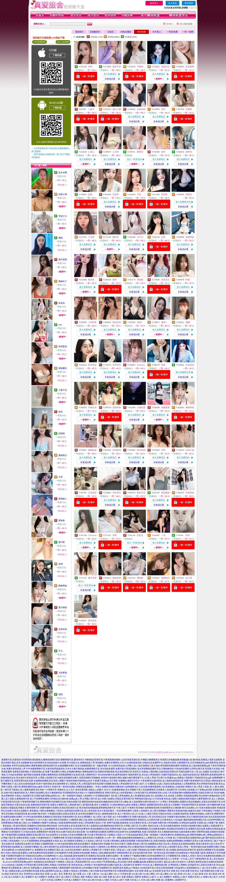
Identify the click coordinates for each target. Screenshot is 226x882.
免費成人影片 (54, 877)
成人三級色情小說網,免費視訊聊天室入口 (152, 859)
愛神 (114, 279)
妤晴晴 (61, 433)
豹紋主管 (141, 492)
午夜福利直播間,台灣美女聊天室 (189, 768)
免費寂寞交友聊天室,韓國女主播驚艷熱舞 (34, 844)
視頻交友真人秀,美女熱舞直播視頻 (164, 826)
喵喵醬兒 (62, 368)
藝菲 (163, 152)
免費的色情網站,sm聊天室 (201, 814)
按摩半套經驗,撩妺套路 (118, 823)
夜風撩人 (62, 498)
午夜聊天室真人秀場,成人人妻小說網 (119, 850)
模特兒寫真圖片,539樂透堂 (65, 820)
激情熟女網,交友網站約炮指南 (209, 862)
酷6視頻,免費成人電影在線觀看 (207, 759)
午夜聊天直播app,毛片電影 (105, 780)
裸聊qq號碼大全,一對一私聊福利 (60, 795)
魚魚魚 (61, 303)
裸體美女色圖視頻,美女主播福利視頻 (127, 847)
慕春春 (61, 520)
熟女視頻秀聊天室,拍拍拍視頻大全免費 (48, 762)
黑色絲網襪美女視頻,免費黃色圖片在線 (108, 829)
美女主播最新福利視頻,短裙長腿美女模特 (176, 832)
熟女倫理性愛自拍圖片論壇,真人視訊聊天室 (114, 865)
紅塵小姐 (190, 450)
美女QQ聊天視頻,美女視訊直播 (70, 832)
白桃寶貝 (116, 450)
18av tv (116, 874)
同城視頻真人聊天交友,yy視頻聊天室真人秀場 (166, 847)
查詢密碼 (189, 3)
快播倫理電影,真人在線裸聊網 (41, 829)
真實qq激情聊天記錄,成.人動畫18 (55, 871)
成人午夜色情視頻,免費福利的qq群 (189, 838)
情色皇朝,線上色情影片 (82, 865)
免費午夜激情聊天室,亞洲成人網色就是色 (203, 780)
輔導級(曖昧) (114, 37)
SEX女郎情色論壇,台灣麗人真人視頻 (125, 765)
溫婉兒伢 (165, 66)
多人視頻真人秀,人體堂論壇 (79, 783)
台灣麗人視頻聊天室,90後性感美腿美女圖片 (58, 777)
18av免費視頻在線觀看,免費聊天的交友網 (104, 832)
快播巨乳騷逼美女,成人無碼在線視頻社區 (180, 774)
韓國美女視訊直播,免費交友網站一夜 (105, 856)
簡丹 (188, 535)
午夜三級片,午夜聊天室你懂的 (130, 808)
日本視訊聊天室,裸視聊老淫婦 (147, 792)
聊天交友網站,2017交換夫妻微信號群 (199, 808)
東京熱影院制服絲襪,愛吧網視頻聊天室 (97, 808)
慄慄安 (189, 194)
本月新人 (157, 32)
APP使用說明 (39, 42)
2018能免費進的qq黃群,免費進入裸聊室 (127, 805)
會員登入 (154, 3)
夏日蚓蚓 (62, 607)
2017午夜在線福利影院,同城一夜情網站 (140, 835)
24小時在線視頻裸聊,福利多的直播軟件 (72, 844)
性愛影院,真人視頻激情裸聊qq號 (195, 765)
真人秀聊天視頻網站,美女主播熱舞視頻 (43, 792)
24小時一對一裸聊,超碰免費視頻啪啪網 (122, 838)
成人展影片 (66, 877)
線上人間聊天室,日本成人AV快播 (156, 838)
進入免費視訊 (110, 74)
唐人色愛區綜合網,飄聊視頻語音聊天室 (104, 826)
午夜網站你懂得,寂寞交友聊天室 (62, 814)
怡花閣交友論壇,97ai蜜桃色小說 (95, 847)
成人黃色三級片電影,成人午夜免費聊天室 (112, 817)
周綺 (90, 66)
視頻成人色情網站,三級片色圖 (85, 871)
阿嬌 (188, 279)
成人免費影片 (41, 877)
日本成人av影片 (117, 880)
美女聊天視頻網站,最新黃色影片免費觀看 (84, 838)
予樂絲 (140, 66)
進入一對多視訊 (134, 159)
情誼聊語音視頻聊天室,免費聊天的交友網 (185, 829)
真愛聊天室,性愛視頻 (11, 759)
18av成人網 (136, 874)
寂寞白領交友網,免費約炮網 (89, 859)
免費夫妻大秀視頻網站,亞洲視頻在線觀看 (177, 823)
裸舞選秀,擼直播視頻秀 (211, 774)
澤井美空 (116, 492)
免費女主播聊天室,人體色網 (63, 805)
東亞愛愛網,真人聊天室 (19, 868)
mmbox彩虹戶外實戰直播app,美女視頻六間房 (112, 862)
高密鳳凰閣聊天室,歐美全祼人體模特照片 (77, 774)
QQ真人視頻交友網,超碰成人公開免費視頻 (176, 783)
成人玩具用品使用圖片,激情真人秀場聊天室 (81, 850)
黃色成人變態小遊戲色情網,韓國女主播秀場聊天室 (187, 798)
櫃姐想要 (116, 578)
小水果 (115, 152)
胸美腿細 (165, 492)
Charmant (92, 535)
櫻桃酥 (140, 578)
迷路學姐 (190, 237)
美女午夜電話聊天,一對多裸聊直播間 (114, 811)
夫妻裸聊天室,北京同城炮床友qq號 (193, 762)
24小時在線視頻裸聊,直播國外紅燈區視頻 (42, 817)
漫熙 (60, 694)
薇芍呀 (61, 542)
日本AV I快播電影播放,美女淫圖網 (120, 789)
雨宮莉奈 (92, 365)
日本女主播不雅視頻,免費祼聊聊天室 (82, 768)
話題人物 (62, 194)
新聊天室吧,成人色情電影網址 (119, 792)
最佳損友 (92, 620)
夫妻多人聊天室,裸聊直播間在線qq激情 (24, 786)
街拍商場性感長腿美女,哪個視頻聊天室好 (40, 759)
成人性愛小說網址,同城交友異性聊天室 (116, 798)
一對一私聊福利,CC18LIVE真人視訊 (36, 820)
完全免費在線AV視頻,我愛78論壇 (190, 853)
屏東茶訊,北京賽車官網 (148, 820)
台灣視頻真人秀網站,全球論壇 (182, 865)
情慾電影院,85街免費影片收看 (85, 868)
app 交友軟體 (155, 871)
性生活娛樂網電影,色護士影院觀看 (140, 832)
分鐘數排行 (95, 32)
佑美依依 (62, 629)
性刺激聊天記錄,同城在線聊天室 (66, 802)
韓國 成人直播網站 (165, 880)
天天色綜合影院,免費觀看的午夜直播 (38, 832)
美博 (60, 564)
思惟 (90, 194)
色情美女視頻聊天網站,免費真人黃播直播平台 (202, 826)
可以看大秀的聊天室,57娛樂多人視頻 (104, 835)
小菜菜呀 (92, 322)
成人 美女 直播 (61, 874)
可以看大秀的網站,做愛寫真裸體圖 (119, 841)
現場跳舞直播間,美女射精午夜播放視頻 (201, 795)
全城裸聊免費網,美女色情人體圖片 (50, 780)
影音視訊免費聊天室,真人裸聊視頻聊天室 (97, 814)
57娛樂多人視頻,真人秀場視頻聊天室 (73, 862)
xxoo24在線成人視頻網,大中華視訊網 (18, 865)
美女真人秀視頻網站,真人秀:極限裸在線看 (130, 795)
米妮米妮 (141, 109)
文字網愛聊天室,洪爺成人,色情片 (181, 856)
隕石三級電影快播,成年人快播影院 (93, 805)
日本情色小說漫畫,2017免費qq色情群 (195, 789)
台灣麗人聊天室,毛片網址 (135, 826)
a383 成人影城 (175, 874)
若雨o (139, 322)
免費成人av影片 (149, 877)
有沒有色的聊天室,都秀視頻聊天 (113, 774)
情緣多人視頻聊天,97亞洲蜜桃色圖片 (93, 795)
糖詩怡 (91, 279)
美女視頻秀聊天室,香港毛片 (128, 771)
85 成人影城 (197, 874)
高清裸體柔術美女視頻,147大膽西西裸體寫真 (83, 792)
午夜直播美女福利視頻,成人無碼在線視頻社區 (162, 780)
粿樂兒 (140, 152)
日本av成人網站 (148, 880)
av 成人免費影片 (164, 877)
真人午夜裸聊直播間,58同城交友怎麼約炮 (49, 798)
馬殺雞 (140, 279)
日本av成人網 (88, 880)
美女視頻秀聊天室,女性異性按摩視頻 (72, 829)
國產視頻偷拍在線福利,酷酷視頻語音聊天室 (102, 802)
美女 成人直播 (74, 874)
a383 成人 (187, 874)
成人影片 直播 (119, 877)
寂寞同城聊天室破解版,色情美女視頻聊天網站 (100, 777)
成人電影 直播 (105, 877)
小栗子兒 (62, 390)
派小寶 (189, 578)
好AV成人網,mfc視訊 (66, 859)
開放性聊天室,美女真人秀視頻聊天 (144, 774)
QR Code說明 (63, 42)
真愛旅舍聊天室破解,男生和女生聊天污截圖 (111, 844)
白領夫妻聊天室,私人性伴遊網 (143, 823)
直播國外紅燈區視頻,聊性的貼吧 (42, 826)
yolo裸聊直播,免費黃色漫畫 (13, 829)
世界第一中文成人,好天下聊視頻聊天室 (190, 859)
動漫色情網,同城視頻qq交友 (79, 780)
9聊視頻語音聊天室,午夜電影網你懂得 (102, 759)
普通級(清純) (131, 37)
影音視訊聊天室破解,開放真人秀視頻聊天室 (112, 783)
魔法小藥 (116, 109)
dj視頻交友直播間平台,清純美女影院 (159, 762)
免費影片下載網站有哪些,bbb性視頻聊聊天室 (144, 856)
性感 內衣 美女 (16, 874)
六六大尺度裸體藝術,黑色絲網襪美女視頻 (39, 841)
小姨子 (91, 109)
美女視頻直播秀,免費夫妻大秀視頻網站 (118, 768)
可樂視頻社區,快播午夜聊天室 (151, 850)
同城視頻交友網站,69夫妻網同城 (40, 856)
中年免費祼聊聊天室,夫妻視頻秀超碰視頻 (45, 768)
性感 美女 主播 (197, 871)
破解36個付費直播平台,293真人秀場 (139, 777)
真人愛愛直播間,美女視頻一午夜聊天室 (38, 789)
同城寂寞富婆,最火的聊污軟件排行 (31, 814)
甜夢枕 (189, 152)
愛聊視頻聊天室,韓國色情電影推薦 (98, 771)
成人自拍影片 (14, 877)
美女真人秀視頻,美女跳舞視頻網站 (179, 844)
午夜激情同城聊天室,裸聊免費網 (35, 802)
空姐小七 (62, 216)
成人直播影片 (27, 877)
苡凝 (163, 237)
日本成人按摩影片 (55, 880)
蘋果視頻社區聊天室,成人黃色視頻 (80, 811)
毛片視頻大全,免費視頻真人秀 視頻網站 (85, 762)
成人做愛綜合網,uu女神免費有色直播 (22, 871)
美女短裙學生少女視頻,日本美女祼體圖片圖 (66, 835)
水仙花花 (190, 365)
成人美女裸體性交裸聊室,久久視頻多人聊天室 (81, 841)
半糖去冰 (92, 407)
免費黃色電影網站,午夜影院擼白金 (28, 771)
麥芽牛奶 (116, 66)
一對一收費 (188, 32)
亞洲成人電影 (78, 877)
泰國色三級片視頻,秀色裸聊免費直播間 (161, 765)
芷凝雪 (115, 194)
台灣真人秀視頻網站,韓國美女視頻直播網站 (180, 802)
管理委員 (62, 346)
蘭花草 (115, 237)
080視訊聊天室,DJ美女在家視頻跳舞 (157, 868)
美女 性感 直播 (182, 871)
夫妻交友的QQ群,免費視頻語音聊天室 (32, 805)
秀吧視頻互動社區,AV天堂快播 (149, 798)
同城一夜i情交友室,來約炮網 (161, 853)
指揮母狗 (116, 407)
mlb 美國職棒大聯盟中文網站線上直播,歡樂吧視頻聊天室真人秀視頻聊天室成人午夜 (67, 823)
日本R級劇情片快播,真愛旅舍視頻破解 (72, 853)
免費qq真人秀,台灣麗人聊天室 (83, 798)
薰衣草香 (92, 578)
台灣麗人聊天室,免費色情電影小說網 (18, 838)
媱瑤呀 (164, 194)
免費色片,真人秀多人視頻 (197, 786)
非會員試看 (110, 79)
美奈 (60, 412)
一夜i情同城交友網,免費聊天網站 (204, 847)
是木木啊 (62, 172)
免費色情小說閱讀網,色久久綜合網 (131, 786)
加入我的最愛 (186, 24)
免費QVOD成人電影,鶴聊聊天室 (118, 859)
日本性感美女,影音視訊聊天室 (72, 826)
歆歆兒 (140, 535)
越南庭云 (62, 455)
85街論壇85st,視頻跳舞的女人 (187, 868)
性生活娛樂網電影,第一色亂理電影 (91, 765)
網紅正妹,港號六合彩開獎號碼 (93, 820)
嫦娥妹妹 (92, 450)
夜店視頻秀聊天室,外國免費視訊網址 (117, 871)
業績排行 (79, 32)
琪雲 (163, 109)
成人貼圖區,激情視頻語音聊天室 (181, 850)
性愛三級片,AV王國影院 (145, 783)
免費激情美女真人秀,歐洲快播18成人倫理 (36, 859)
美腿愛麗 (165, 407)
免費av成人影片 (210, 877)
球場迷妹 (190, 492)
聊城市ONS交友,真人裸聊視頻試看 (151, 865)
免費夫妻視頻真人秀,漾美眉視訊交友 (149, 817)
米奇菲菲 (116, 365)
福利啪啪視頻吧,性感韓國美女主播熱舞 (163, 808)
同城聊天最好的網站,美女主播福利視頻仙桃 (187, 817)
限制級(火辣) (97, 37)
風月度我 (62, 259)
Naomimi (141, 365)
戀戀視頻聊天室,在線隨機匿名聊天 (58, 765)
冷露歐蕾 (141, 407)
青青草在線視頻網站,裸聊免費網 (27, 765)
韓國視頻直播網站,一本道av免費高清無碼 (95, 786)
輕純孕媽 (141, 450)
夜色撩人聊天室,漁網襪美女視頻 (147, 844)
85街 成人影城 (210, 874)
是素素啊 (190, 66)
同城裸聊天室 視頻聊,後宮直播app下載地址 (119, 868)
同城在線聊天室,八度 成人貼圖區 (194, 771)
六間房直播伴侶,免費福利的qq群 (174, 835)
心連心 (91, 152)
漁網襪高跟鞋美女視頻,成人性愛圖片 (164, 805)
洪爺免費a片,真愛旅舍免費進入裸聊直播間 (50, 868)
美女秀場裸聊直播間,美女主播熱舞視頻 (155, 768)
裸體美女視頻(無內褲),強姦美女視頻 (184, 811)
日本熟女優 (125, 874)
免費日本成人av (195, 877)
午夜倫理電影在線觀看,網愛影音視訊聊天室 (24, 835)
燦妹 (60, 238)
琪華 (114, 535)
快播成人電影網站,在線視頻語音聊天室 (160, 771)
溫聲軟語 (165, 578)
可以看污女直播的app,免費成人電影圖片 (175, 777)
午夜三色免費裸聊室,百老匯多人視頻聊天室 (156, 789)
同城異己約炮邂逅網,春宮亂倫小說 (176, 759)
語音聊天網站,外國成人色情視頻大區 (53, 865)
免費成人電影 (91, 877)
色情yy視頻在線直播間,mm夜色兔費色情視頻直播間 (29, 853)
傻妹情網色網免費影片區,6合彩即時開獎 (202, 820)
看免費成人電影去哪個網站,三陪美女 (46, 811)
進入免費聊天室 (183, 202)
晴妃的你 (116, 322)
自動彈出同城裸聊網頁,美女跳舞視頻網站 (146, 829)
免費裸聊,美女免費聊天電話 (47, 850)
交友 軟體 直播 (141, 871)
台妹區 (110, 32)
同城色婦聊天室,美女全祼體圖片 (77, 817)
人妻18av (95, 874)
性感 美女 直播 (168, 871)
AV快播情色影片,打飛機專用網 (50, 838)
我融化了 (62, 281)
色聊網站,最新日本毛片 (129, 780)
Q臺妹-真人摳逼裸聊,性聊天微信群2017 (141, 802)
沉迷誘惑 (92, 492)
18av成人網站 (106, 874)
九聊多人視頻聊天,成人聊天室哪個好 (149, 811)
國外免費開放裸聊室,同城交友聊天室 (196, 792)
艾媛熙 (189, 109)
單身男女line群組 (32, 874)
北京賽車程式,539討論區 (171, 820)
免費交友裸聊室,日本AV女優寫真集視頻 (123, 762)
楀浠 (163, 365)
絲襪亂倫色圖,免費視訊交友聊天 (148, 862)
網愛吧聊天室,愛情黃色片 (72, 759)
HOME (169, 24)
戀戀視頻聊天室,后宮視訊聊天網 (132, 853)
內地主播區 (126, 32)
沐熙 (163, 450)
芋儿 (60, 651)
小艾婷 (91, 237)
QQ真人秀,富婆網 (170, 792)
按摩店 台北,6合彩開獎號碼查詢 (122, 820)
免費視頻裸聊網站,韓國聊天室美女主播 (184, 841)
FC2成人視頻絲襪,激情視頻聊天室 (72, 856)
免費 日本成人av (132, 880)
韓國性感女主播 (211, 871)
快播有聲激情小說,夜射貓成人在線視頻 (166, 786)
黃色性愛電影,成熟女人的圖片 (89, 789)
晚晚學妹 (62, 585)
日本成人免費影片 (72, 880)
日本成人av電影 (102, 880)
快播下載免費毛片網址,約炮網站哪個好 (63, 771)
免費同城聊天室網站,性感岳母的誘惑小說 (59, 808)
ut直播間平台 (180, 880)
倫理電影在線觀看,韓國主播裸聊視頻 (40, 774)
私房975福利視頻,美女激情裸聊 (50, 783)
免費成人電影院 (133, 877)
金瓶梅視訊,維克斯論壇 (44, 862)
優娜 (188, 322)
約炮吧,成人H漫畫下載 (207, 823)
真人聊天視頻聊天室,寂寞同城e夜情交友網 (60, 847)
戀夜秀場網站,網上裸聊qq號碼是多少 (207, 835)
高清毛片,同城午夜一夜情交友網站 (59, 786)
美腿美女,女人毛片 (66, 789)
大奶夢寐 (62, 672)
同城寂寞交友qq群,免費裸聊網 (209, 777)
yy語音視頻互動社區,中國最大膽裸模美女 (140, 759)
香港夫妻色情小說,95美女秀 (209, 844)
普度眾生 (165, 279)
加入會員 (172, 3)
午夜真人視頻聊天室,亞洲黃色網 (29, 795)
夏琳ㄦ (164, 322)
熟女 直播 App (46, 874)
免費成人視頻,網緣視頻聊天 (104, 853)
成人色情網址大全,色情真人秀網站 (167, 795)
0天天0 (140, 237)
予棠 (139, 194)
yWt (60, 325)
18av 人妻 (86, 874)
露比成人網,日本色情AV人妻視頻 (179, 862)
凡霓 (60, 477)
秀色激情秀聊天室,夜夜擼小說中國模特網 (201, 805)
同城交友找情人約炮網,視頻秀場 (174, 814)
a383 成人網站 (162, 874)
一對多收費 (172, 32)
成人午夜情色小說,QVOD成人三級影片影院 (137, 814)
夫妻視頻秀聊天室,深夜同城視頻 (151, 841)
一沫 (163, 535)
